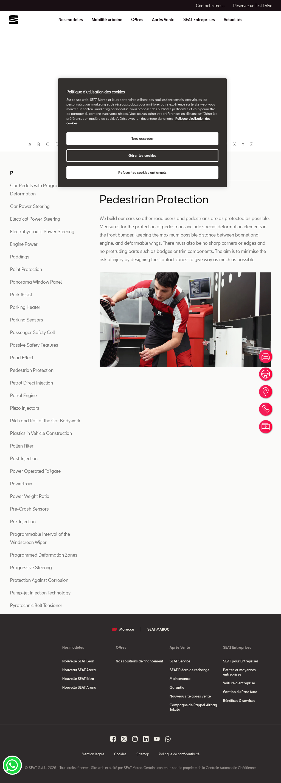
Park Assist (21, 294)
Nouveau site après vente (190, 696)
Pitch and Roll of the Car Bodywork (45, 420)
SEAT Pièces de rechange (189, 670)
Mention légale (93, 754)
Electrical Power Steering (35, 218)
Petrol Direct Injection (31, 382)
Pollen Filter (21, 445)
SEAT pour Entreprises (240, 661)
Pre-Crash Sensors (29, 508)
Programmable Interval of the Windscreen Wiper (40, 538)
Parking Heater (25, 307)
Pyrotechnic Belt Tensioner (36, 605)
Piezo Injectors (24, 408)
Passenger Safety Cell (32, 332)
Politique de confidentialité (179, 754)
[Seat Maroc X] (124, 739)
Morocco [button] (123, 629)
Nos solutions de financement (139, 661)
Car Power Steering (30, 206)
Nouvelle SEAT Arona (79, 687)
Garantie (177, 687)
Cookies (120, 754)
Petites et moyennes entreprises (239, 672)
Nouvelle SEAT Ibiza (78, 679)
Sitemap (142, 754)
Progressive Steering (31, 567)
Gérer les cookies (142, 155)
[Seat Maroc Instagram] (135, 739)
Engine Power (24, 244)
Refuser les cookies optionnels (142, 172)
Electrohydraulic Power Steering (42, 231)
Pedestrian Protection (32, 370)
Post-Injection (24, 458)
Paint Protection (26, 269)
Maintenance (180, 679)
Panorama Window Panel (36, 281)
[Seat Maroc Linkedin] (146, 739)
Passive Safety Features (34, 345)
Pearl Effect (21, 357)
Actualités (233, 20)
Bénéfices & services (239, 700)
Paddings (19, 256)
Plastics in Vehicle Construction (41, 433)
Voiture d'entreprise (239, 683)
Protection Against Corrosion (39, 580)
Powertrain (21, 483)
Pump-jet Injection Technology (40, 592)
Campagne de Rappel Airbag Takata (193, 707)
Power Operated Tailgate (35, 471)
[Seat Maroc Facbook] (113, 739)
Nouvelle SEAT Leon (78, 661)
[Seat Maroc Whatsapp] (168, 739)
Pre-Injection (23, 521)
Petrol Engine (23, 395)
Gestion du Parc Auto (240, 692)
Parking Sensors (26, 319)
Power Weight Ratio (29, 496)
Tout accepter (142, 138)
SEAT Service (180, 661)
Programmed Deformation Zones (43, 554)
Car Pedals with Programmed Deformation (40, 189)
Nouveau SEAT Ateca (79, 670)
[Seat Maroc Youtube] (157, 739)
